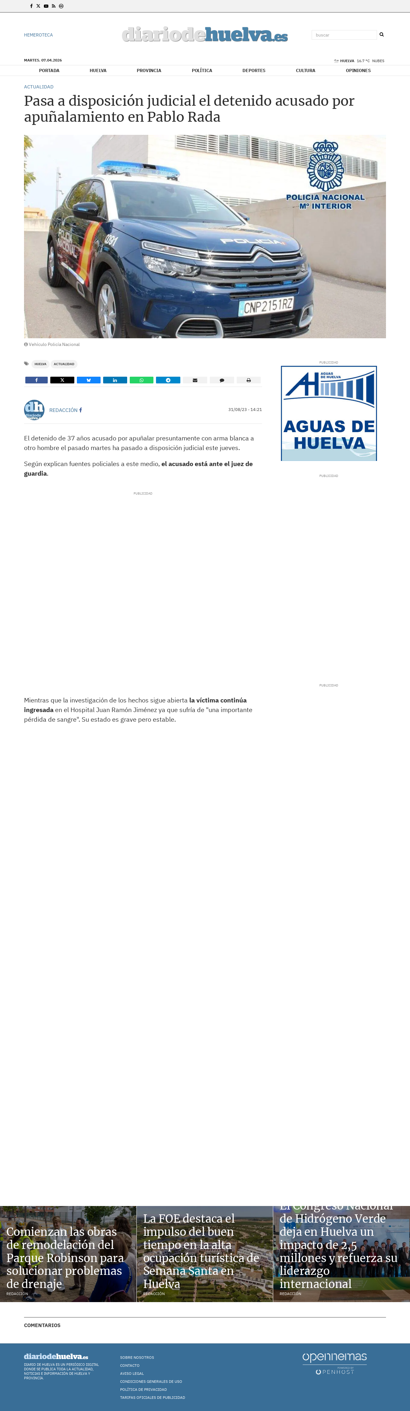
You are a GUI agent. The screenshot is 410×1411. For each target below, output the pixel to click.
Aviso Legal (132, 1373)
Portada (49, 70)
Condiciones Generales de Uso (151, 1381)
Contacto (130, 1365)
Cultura (306, 70)
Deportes (254, 70)
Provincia (149, 70)
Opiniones (358, 70)
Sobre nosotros (137, 1357)
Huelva (98, 70)
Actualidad (64, 364)
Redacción (63, 410)
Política (202, 70)
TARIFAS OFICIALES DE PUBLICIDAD (152, 1397)
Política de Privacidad (143, 1389)
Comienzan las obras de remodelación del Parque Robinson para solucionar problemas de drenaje (65, 1258)
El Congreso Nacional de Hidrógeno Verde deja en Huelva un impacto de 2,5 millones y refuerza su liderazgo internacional (338, 1245)
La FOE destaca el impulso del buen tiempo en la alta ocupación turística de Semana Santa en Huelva (201, 1251)
